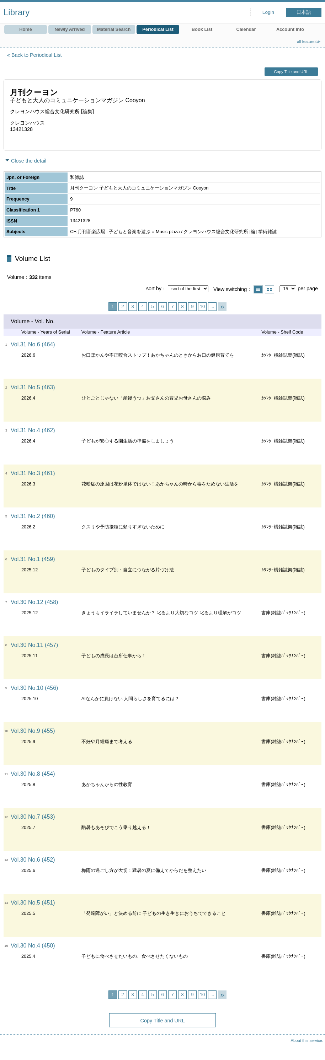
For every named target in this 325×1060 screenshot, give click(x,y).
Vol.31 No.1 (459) (33, 559)
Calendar (246, 29)
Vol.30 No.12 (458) (34, 602)
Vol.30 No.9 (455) (33, 731)
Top (312, 1047)
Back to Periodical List (36, 55)
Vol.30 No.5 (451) (33, 903)
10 (202, 306)
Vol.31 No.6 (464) (33, 344)
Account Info (290, 29)
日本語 (303, 12)
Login (268, 12)
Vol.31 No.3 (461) (33, 473)
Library (17, 12)
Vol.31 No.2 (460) (33, 516)
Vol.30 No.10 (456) (34, 688)
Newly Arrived (70, 29)
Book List (202, 29)
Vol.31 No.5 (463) (33, 387)
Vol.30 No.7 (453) (33, 817)
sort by (153, 288)
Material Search (114, 29)
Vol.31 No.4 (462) (33, 430)
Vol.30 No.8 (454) (33, 774)
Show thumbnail (269, 289)
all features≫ (309, 41)
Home (25, 29)
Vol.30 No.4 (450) (33, 946)
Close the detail (28, 161)
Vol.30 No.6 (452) (33, 860)
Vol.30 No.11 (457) (34, 645)
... (212, 306)
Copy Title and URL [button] (291, 72)
